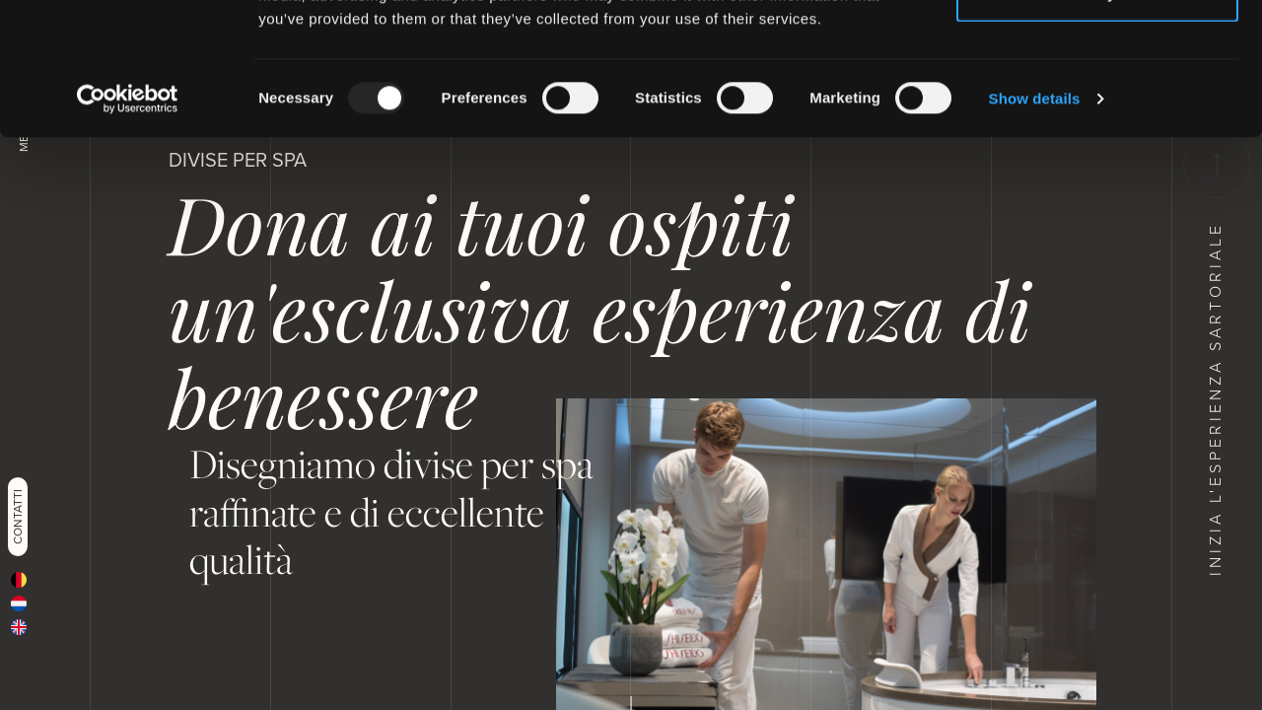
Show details (1035, 222)
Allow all (1098, 51)
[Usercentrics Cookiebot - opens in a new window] (127, 223)
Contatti (18, 516)
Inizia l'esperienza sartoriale (1215, 353)
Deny (1098, 116)
